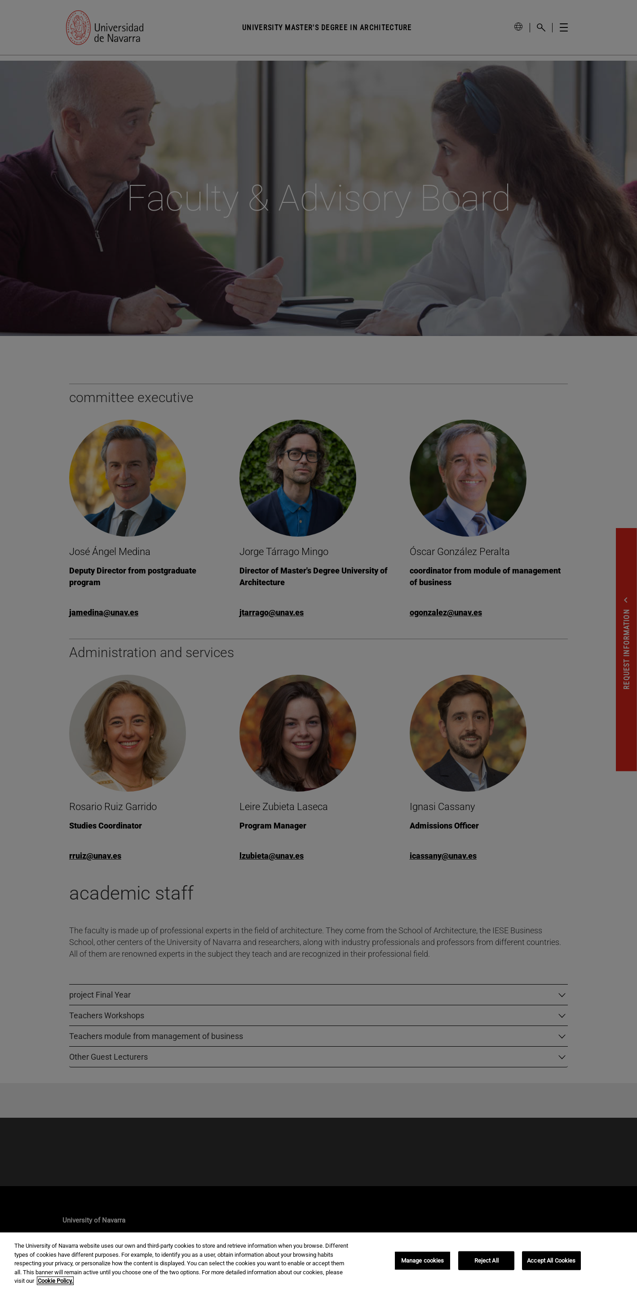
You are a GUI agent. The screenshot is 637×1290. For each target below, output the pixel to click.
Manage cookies (422, 1260)
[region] (318, 1261)
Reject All (486, 1260)
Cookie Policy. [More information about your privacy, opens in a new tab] (55, 1280)
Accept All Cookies (551, 1260)
